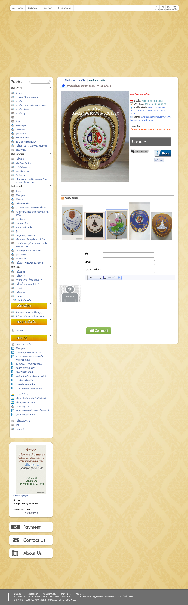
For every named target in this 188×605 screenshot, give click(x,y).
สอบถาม (19, 330)
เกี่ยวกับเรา (30, 553)
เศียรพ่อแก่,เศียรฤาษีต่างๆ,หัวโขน (31, 239)
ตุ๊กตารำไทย (21, 259)
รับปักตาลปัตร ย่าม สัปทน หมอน (30, 316)
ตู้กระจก (19, 231)
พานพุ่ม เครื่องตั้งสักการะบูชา (29, 280)
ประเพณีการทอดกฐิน (25, 384)
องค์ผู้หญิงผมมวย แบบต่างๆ (28, 250)
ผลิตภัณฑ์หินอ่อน (23, 163)
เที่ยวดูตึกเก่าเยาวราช (26, 402)
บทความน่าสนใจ (23, 344)
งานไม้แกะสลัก (22, 138)
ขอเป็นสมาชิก (31, 513)
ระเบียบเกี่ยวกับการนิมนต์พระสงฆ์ (31, 376)
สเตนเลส (20, 429)
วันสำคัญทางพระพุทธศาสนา (29, 364)
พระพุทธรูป (21, 125)
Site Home (70, 80)
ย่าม (18, 117)
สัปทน (18, 121)
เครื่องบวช (20, 272)
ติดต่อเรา (30, 540)
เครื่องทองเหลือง (23, 203)
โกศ (17, 425)
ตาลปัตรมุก (21, 113)
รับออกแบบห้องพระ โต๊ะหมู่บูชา (30, 312)
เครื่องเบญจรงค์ (23, 421)
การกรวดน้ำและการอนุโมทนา (29, 388)
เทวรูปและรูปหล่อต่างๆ (26, 235)
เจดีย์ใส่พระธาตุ (23, 167)
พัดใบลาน (20, 175)
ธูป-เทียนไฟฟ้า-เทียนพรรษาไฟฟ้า (31, 207)
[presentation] (112, 318)
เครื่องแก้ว (20, 292)
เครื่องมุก (20, 159)
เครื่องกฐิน (20, 276)
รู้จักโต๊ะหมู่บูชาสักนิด (25, 415)
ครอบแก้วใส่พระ (23, 223)
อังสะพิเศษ (20, 129)
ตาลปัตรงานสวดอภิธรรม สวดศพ (31, 105)
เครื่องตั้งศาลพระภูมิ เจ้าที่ (27, 284)
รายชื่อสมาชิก (32, 594)
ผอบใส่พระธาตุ (22, 171)
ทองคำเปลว (21, 219)
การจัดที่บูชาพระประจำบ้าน (28, 352)
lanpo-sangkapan (20, 495)
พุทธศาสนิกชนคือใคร (25, 368)
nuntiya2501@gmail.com (25, 503)
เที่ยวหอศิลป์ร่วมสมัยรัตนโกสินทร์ (31, 398)
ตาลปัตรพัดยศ (22, 109)
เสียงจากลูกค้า (22, 406)
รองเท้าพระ (21, 150)
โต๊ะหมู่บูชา (21, 195)
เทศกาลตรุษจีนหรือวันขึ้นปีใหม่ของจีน (33, 410)
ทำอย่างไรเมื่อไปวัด (25, 380)
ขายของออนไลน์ (45, 600)
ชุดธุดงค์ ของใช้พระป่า (26, 142)
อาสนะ (19, 296)
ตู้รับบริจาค (21, 133)
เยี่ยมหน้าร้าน (22, 394)
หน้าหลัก (17, 594)
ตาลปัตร (19, 101)
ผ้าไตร (19, 93)
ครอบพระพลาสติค (24, 227)
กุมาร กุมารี (21, 254)
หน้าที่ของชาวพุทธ (24, 372)
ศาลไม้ (19, 288)
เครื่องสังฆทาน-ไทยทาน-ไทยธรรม (31, 146)
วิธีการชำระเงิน (30, 527)
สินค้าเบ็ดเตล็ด (24, 300)
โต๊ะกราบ (20, 199)
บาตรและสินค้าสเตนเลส (27, 97)
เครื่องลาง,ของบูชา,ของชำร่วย (30, 263)
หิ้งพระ (19, 191)
